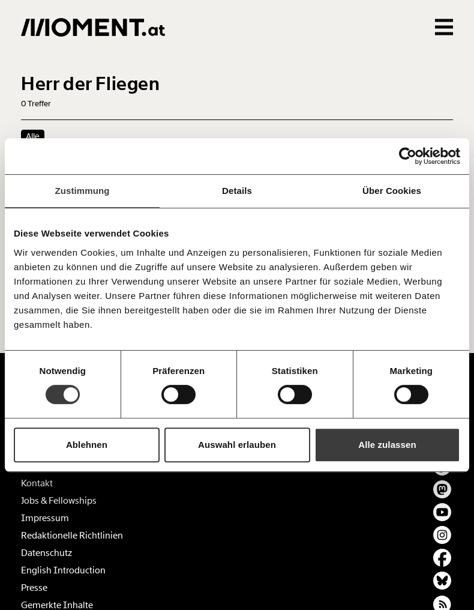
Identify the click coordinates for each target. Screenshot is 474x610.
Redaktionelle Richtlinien (72, 536)
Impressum (45, 518)
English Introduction (63, 570)
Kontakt (37, 483)
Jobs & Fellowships (59, 501)
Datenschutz (46, 553)
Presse (34, 588)
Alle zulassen (387, 444)
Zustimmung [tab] (82, 191)
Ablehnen (86, 444)
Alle (33, 136)
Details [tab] (237, 191)
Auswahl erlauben (237, 444)
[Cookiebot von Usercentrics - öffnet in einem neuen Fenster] (407, 156)
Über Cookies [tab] (391, 191)
